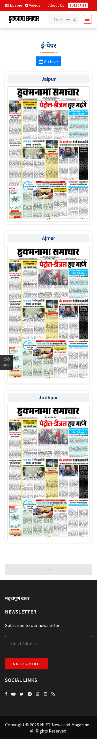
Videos (32, 5)
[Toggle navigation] (86, 19)
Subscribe (78, 5)
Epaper (14, 5)
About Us (56, 5)
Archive (48, 61)
